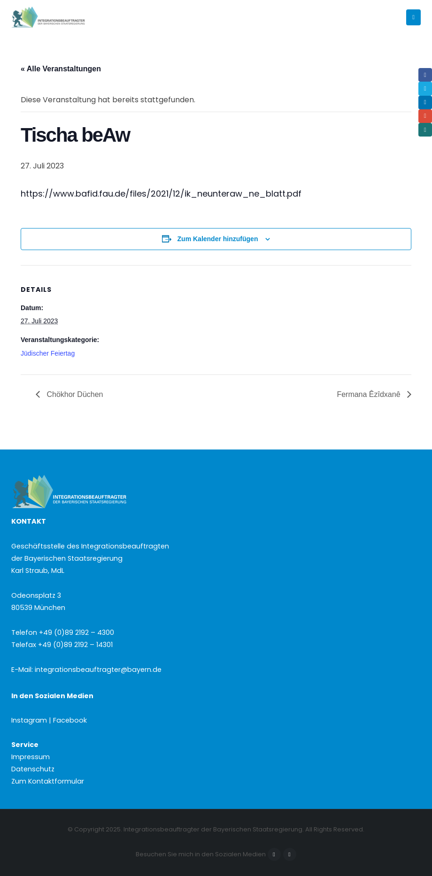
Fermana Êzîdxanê (369, 394)
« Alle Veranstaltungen (61, 69)
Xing (425, 130)
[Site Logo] (64, 18)
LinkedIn (425, 102)
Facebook (274, 854)
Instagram (289, 854)
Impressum (30, 757)
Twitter (425, 88)
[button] (413, 17)
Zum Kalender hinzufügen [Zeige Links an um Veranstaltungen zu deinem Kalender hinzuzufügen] (217, 239)
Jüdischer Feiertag (48, 353)
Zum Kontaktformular (47, 781)
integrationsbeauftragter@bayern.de (98, 669)
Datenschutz (32, 769)
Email (425, 116)
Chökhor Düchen (74, 394)
